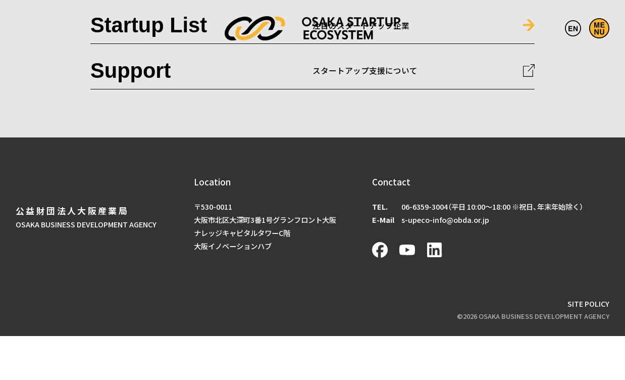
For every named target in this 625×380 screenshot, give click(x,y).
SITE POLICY (588, 303)
